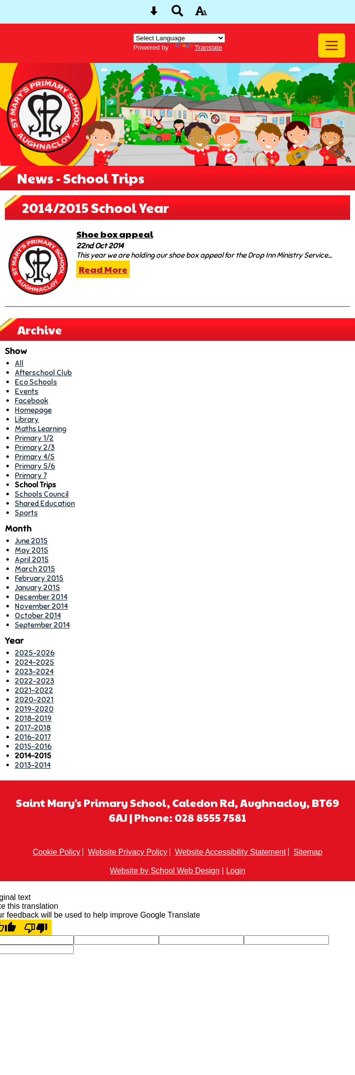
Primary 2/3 (35, 447)
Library (27, 419)
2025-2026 (35, 652)
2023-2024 (34, 671)
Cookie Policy (56, 852)
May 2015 (31, 550)
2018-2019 (33, 718)
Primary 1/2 (34, 438)
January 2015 (37, 587)
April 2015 (32, 559)
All (19, 363)
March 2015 (35, 568)
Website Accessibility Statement (230, 852)
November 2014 (41, 606)
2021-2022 (34, 690)
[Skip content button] (154, 14)
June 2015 (31, 540)
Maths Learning (40, 428)
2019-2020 (34, 709)
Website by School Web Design (165, 870)
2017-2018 (33, 727)
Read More (103, 269)
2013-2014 (33, 765)
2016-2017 (33, 737)
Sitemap (308, 852)
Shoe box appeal (114, 234)
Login (235, 870)
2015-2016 (33, 746)
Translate (198, 47)
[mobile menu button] (331, 45)
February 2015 (39, 578)
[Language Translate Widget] (179, 38)
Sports (26, 512)
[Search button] (177, 14)
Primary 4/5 (35, 456)
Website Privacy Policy (128, 852)
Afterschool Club (43, 372)
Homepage (33, 410)
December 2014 (41, 596)
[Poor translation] (36, 927)
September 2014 (42, 624)
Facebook (31, 400)
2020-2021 (34, 699)
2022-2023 (34, 681)
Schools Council (42, 494)
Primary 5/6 (35, 466)
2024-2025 (34, 662)
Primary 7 (31, 475)
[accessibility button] (201, 14)
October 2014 (38, 615)
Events (26, 391)
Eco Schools (36, 382)
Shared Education (45, 503)
